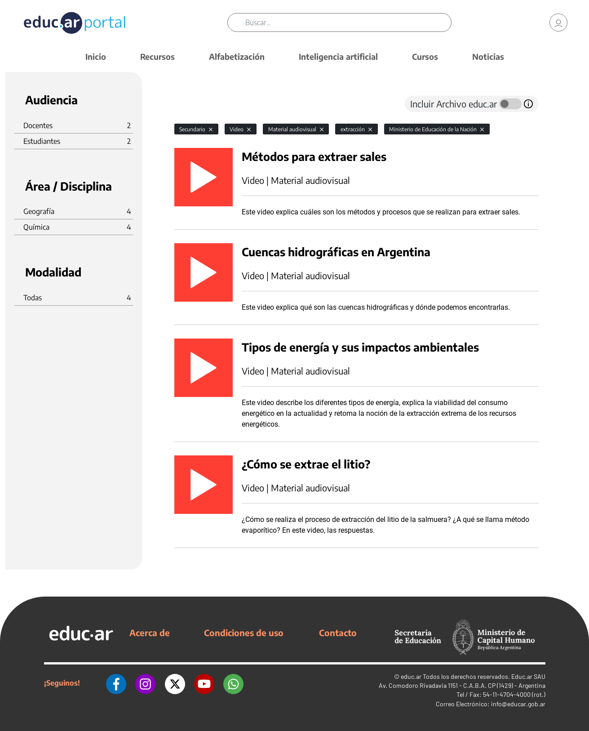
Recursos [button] (157, 56)
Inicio (95, 56)
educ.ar (411, 676)
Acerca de (149, 632)
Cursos (425, 56)
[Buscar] (348, 22)
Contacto (338, 632)
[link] (558, 22)
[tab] (192, 104)
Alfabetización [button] (237, 56)
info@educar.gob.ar (518, 704)
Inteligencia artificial (338, 56)
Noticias (488, 56)
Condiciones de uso (243, 632)
